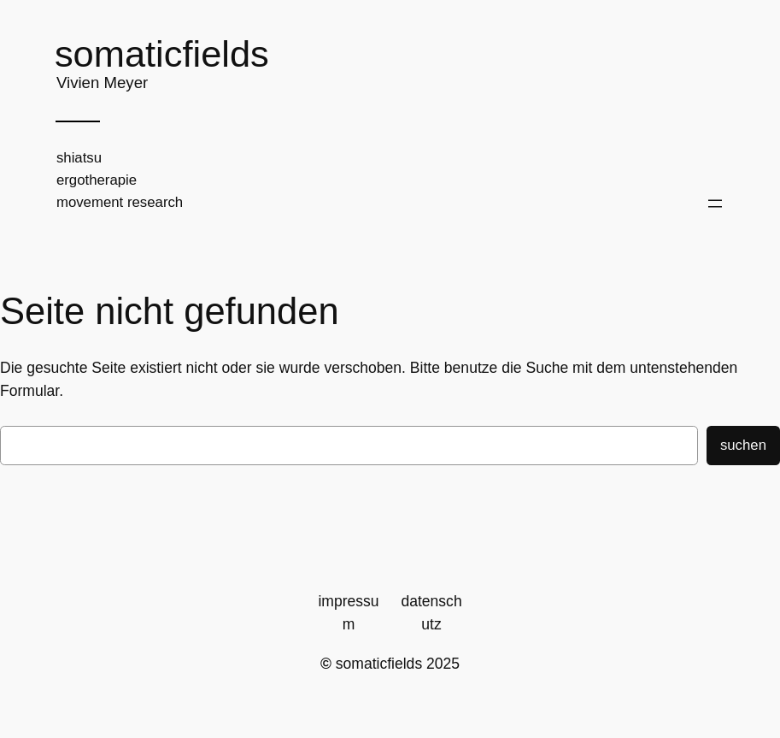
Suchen (743, 445)
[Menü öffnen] (715, 203)
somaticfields (162, 53)
